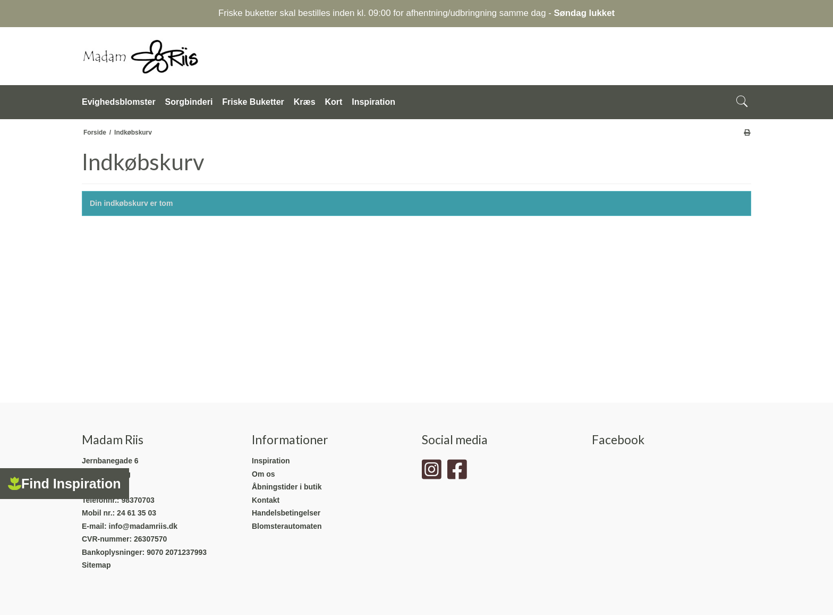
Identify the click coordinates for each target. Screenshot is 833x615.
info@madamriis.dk (143, 526)
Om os (263, 474)
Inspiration (271, 460)
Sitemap (96, 565)
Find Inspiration (64, 483)
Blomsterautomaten (286, 526)
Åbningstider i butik (286, 487)
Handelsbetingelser (286, 513)
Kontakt (265, 500)
